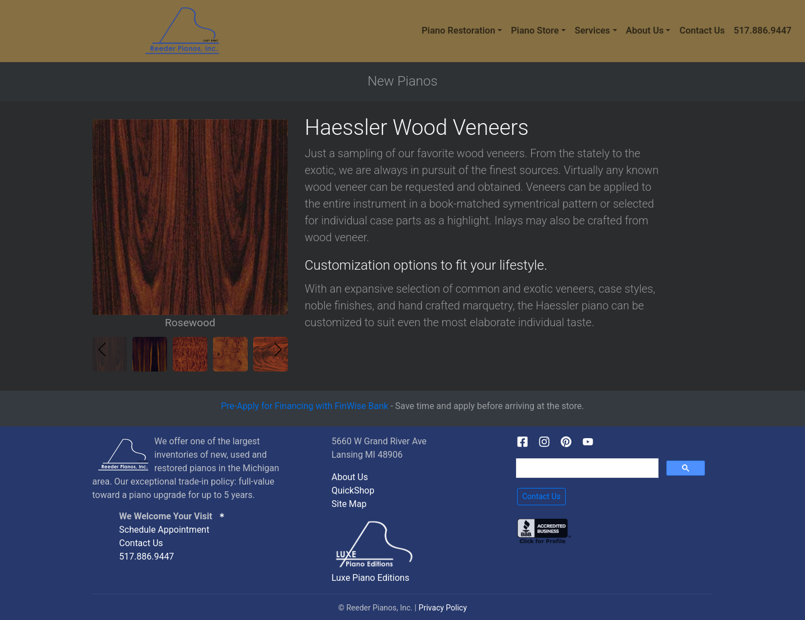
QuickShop (353, 490)
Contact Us (701, 30)
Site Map (349, 504)
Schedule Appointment (164, 529)
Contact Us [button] (541, 496)
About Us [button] (645, 30)
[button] (278, 349)
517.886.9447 (763, 30)
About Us (350, 477)
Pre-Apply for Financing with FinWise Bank (304, 406)
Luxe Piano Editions (370, 577)
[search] (586, 468)
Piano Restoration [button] (458, 30)
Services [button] (592, 30)
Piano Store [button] (535, 30)
